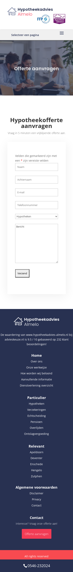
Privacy (36, 499)
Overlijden (36, 428)
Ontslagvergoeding (36, 434)
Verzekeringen (36, 410)
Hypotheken (36, 403)
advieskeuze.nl (14, 339)
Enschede (36, 464)
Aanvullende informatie (36, 379)
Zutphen (36, 476)
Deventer (36, 458)
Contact (36, 505)
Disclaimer (36, 493)
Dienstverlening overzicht (36, 385)
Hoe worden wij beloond (36, 373)
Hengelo (36, 470)
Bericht (36, 241)
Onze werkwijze (36, 367)
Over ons (36, 361)
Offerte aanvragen (36, 534)
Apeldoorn (36, 452)
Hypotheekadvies (35, 9)
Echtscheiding (36, 416)
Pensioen (36, 422)
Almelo (25, 14)
